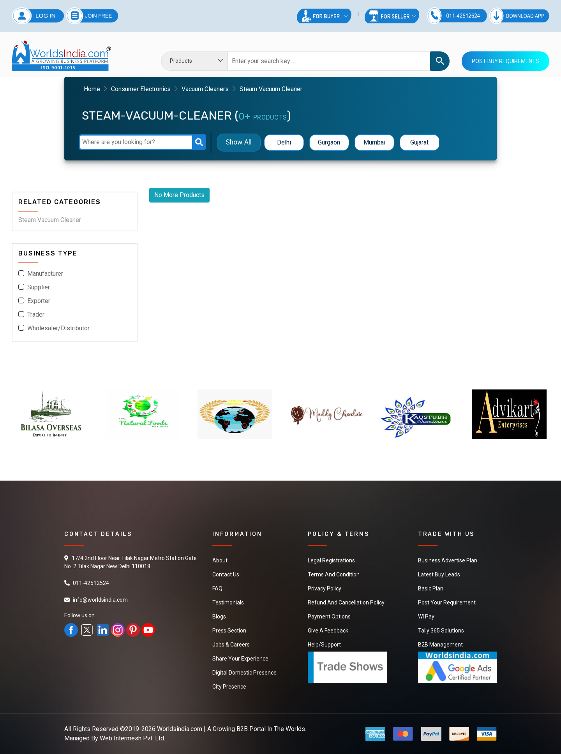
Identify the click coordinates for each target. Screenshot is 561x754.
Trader (35, 314)
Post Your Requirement (447, 602)
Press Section (229, 630)
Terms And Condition (334, 574)
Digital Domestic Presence (244, 672)
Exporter (38, 301)
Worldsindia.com (179, 729)
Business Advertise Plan (447, 560)
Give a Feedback (328, 630)
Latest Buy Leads (439, 574)
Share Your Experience (240, 658)
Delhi (284, 142)
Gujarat (419, 142)
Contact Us (225, 574)
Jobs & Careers (231, 644)
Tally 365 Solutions (441, 630)
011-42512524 (91, 583)
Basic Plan (430, 588)
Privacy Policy (324, 588)
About (220, 560)
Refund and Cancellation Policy (346, 602)
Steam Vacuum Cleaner (49, 220)
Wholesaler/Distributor (58, 328)
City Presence (229, 687)
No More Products (179, 195)
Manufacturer (45, 273)
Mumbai (374, 142)
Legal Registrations (331, 560)
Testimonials (228, 602)
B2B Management (440, 644)
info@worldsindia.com (100, 600)
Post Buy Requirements (505, 61)
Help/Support (324, 644)
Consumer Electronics (141, 89)
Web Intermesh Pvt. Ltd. (132, 738)
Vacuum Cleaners (205, 89)
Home (92, 89)
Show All (239, 142)
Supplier (38, 287)
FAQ (217, 588)
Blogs (219, 616)
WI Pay (426, 616)
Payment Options (329, 616)
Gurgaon (329, 142)
